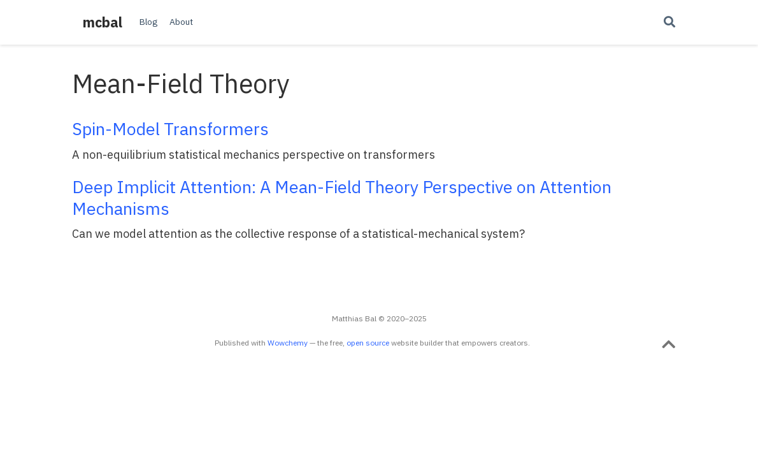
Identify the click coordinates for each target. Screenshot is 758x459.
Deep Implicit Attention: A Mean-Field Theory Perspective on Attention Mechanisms (341, 197)
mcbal (102, 22)
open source (368, 342)
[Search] (669, 22)
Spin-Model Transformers (170, 128)
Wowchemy (288, 342)
